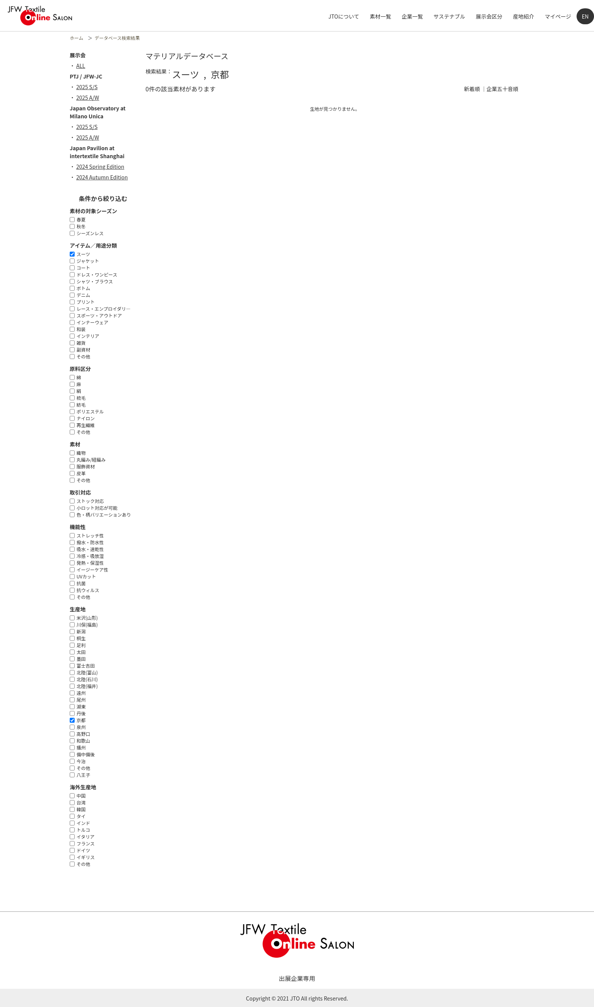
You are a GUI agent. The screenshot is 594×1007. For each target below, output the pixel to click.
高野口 (83, 734)
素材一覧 (380, 16)
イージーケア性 (92, 569)
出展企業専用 (297, 978)
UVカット (86, 576)
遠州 (81, 693)
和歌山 (83, 740)
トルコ (83, 829)
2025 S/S (89, 87)
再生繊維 (86, 425)
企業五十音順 (502, 89)
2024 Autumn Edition (104, 177)
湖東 (81, 706)
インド (83, 823)
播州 (81, 747)
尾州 (81, 699)
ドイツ (83, 850)
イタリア (86, 836)
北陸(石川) (87, 679)
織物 (81, 452)
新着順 (472, 89)
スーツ (83, 254)
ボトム (83, 288)
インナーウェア (92, 322)
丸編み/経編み (91, 459)
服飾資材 (86, 466)
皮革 (81, 473)
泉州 (81, 727)
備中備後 (86, 754)
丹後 (81, 713)
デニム (83, 295)
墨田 (81, 658)
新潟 (81, 631)
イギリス (86, 857)
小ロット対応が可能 (97, 507)
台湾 (81, 802)
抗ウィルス (88, 590)
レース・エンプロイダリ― (104, 308)
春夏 (81, 219)
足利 (81, 645)
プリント (86, 301)
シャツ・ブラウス (95, 281)
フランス (86, 843)
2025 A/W (90, 97)
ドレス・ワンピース (97, 274)
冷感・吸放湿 (90, 556)
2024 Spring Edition (102, 166)
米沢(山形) (87, 617)
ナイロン (86, 418)
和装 (81, 329)
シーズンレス (90, 233)
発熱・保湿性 (90, 562)
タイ (81, 816)
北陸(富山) (87, 672)
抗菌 (81, 583)
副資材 (83, 349)
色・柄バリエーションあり (104, 514)
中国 (81, 795)
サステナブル (449, 16)
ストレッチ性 (90, 535)
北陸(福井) (87, 686)
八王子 (83, 774)
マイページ (558, 16)
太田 (81, 652)
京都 (81, 720)
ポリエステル (90, 411)
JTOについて (343, 16)
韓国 (81, 809)
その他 (83, 356)
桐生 (81, 638)
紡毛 (81, 404)
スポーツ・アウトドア (99, 315)
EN (585, 16)
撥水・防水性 (90, 542)
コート (83, 267)
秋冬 (81, 226)
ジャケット (88, 261)
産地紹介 (523, 16)
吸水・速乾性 (90, 549)
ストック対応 (90, 501)
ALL (83, 65)
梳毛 (81, 397)
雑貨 (81, 342)
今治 (81, 761)
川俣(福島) (87, 624)
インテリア (88, 336)
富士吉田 (86, 665)
